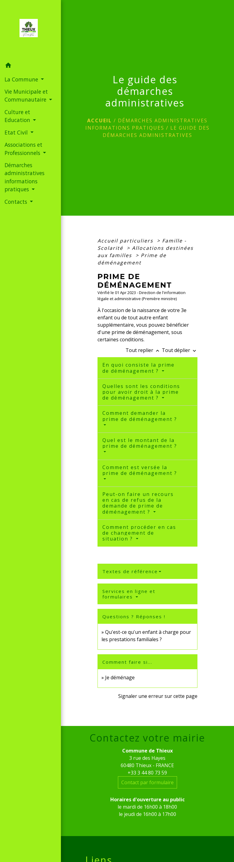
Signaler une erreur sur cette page (157, 696)
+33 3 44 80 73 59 (147, 772)
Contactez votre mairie (147, 738)
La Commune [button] (22, 79)
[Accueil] (30, 29)
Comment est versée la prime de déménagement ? (139, 470)
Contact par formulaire (147, 782)
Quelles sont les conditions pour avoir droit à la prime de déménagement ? (141, 392)
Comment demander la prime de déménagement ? (139, 416)
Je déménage (120, 677)
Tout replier (144, 350)
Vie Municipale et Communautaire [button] (26, 95)
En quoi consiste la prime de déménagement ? (138, 367)
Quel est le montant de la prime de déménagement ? (139, 443)
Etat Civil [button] (17, 132)
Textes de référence (130, 571)
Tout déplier (179, 350)
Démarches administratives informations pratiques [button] (24, 177)
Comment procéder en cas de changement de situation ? (139, 533)
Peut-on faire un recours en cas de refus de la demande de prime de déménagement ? (138, 503)
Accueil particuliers (126, 240)
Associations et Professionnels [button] (23, 148)
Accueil (99, 120)
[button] (30, 66)
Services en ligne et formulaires (128, 594)
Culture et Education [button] (18, 116)
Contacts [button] (17, 201)
